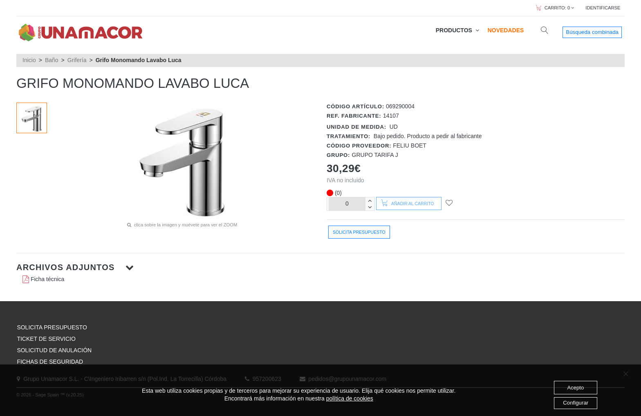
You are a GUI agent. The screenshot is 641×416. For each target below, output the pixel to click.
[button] (320, 267)
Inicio (29, 60)
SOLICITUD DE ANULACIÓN (54, 350)
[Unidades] (347, 203)
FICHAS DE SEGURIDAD (50, 361)
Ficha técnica (43, 279)
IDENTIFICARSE (602, 7)
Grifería (77, 60)
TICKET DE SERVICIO (46, 338)
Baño (51, 60)
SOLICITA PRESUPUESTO (52, 327)
